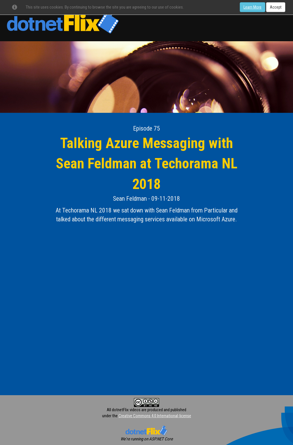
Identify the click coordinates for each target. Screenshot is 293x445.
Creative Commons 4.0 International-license (154, 415)
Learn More (252, 7)
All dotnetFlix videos (123, 409)
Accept (276, 7)
